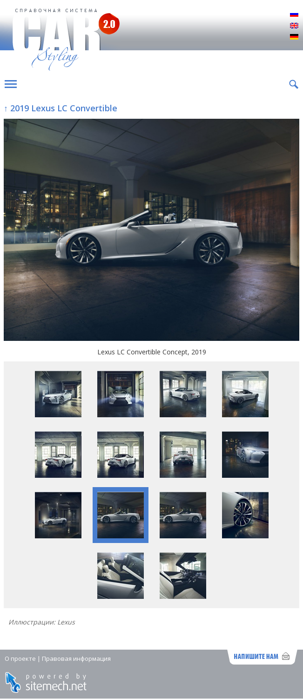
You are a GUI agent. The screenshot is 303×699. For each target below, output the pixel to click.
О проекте (20, 658)
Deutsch (294, 37)
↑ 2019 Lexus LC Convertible (60, 108)
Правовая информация (76, 658)
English (294, 26)
